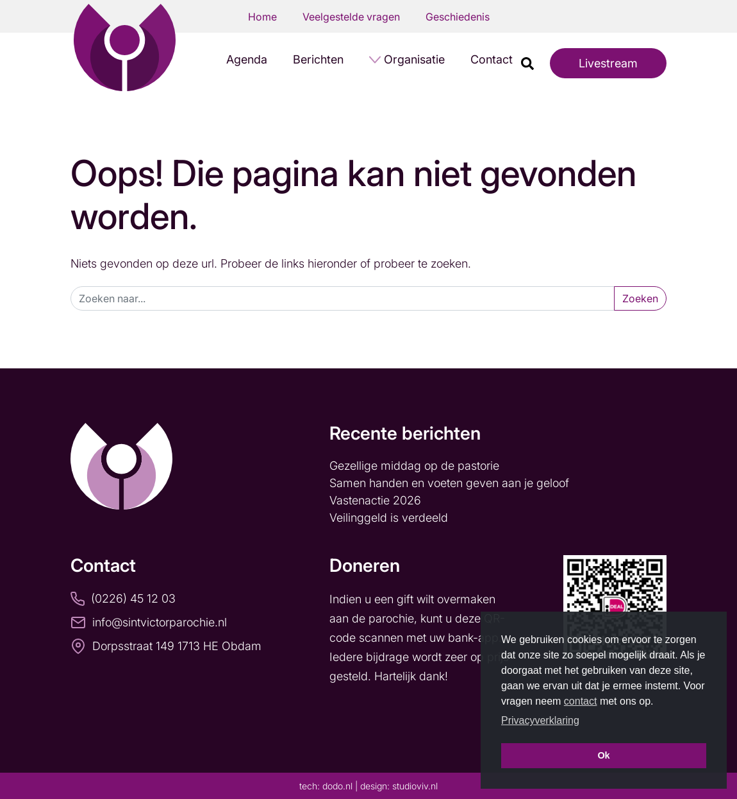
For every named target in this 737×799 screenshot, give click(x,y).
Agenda (246, 59)
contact (580, 701)
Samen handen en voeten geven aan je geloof (450, 483)
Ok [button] (603, 755)
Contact (491, 59)
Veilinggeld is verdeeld (388, 517)
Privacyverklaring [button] (540, 720)
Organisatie (414, 59)
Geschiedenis (458, 16)
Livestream (608, 63)
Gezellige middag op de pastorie (414, 465)
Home (262, 16)
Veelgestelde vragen (351, 16)
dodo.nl (337, 785)
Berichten (318, 59)
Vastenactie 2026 (375, 500)
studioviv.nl (415, 785)
